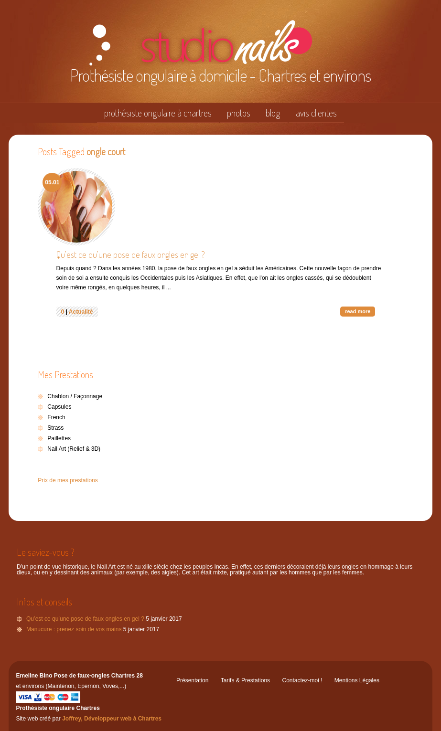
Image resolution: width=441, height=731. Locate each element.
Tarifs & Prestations (245, 680)
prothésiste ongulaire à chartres (158, 112)
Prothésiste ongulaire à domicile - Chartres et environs (220, 74)
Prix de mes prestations (67, 480)
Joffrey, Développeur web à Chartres (111, 718)
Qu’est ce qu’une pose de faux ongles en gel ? (130, 254)
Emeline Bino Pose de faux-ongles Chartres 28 (79, 675)
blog (273, 112)
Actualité (81, 311)
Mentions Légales (356, 680)
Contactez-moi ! (302, 680)
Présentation (192, 680)
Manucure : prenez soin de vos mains (73, 629)
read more (357, 311)
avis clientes (316, 112)
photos (238, 112)
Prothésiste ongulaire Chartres (57, 708)
